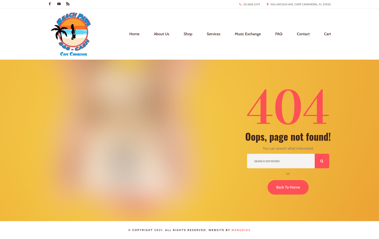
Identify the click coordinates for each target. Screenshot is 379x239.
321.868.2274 (251, 4)
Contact (303, 34)
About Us (161, 34)
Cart (327, 34)
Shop (188, 34)
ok (322, 161)
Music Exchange (248, 34)
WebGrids (241, 230)
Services (213, 34)
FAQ (279, 34)
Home (134, 34)
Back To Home (288, 187)
